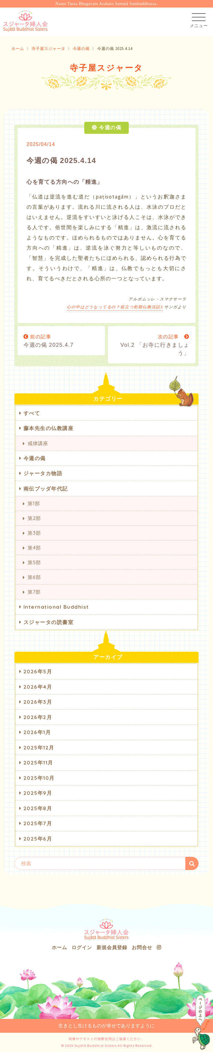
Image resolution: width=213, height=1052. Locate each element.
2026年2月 (37, 717)
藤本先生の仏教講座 (48, 428)
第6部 (34, 577)
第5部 (34, 562)
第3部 (34, 533)
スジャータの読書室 (48, 622)
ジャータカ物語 (43, 473)
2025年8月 (37, 808)
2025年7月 (37, 823)
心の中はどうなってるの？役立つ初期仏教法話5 (115, 306)
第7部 (34, 592)
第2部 (34, 518)
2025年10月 (39, 778)
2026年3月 (37, 702)
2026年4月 (37, 687)
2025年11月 (38, 762)
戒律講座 (38, 443)
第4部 (34, 548)
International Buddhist (56, 607)
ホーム (17, 48)
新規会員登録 (112, 947)
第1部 (34, 503)
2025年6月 (37, 838)
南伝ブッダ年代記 (45, 488)
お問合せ (142, 947)
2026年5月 (37, 671)
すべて (31, 413)
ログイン (82, 947)
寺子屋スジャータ (48, 48)
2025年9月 (37, 793)
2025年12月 (38, 747)
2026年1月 (37, 732)
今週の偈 (81, 48)
